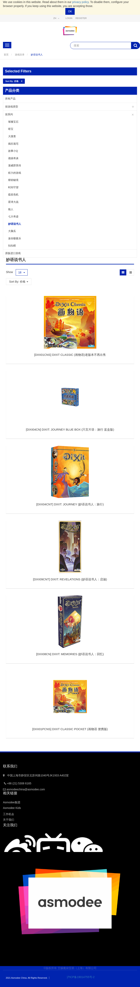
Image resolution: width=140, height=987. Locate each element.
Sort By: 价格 (18, 281)
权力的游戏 (14, 172)
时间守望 (13, 187)
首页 (6, 54)
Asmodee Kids (12, 808)
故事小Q (13, 150)
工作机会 (8, 814)
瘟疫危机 (13, 194)
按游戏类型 (11, 106)
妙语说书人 (37, 54)
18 (21, 272)
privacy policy (80, 2)
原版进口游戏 (13, 253)
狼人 (10, 209)
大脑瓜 (12, 231)
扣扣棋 (12, 245)
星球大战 (13, 201)
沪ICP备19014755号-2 (78, 977)
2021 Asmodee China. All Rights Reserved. (26, 978)
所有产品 (10, 98)
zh (56, 18)
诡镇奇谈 (13, 158)
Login (69, 18)
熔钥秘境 (13, 179)
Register (81, 18)
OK (70, 11)
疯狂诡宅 (13, 143)
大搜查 (12, 136)
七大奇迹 (13, 216)
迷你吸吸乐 (14, 238)
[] (70, 354)
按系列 (9, 114)
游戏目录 (19, 54)
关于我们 (8, 819)
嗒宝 (10, 128)
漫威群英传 (14, 165)
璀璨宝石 (13, 121)
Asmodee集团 (11, 802)
